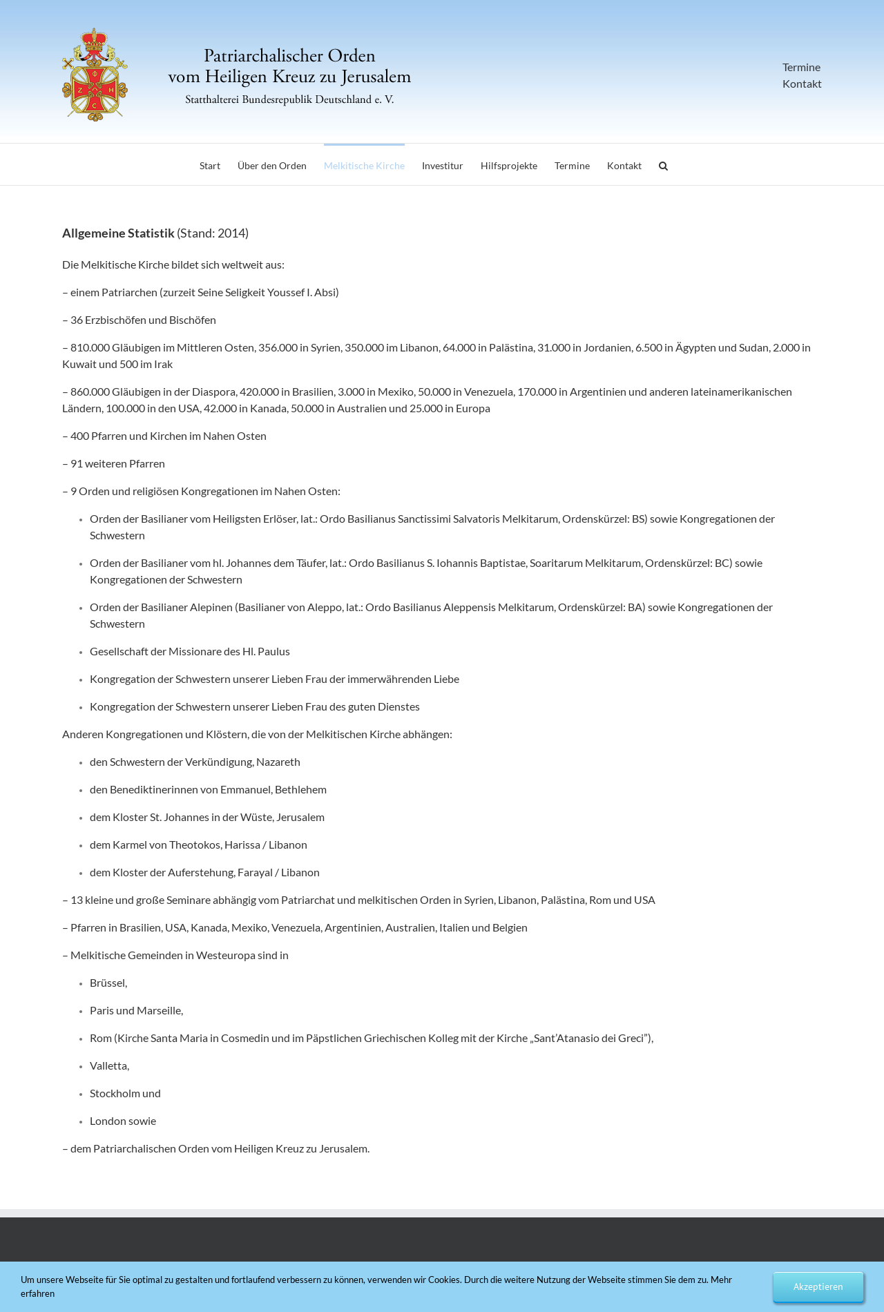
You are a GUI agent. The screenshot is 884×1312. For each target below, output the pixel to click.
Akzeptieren (818, 1286)
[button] (663, 164)
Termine (801, 66)
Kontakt (802, 83)
